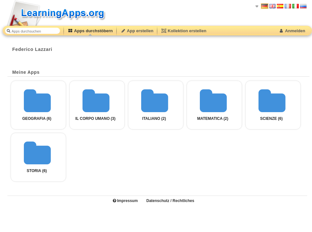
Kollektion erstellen (183, 30)
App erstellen (137, 30)
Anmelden (291, 30)
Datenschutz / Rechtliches (170, 200)
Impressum (125, 200)
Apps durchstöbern (90, 30)
